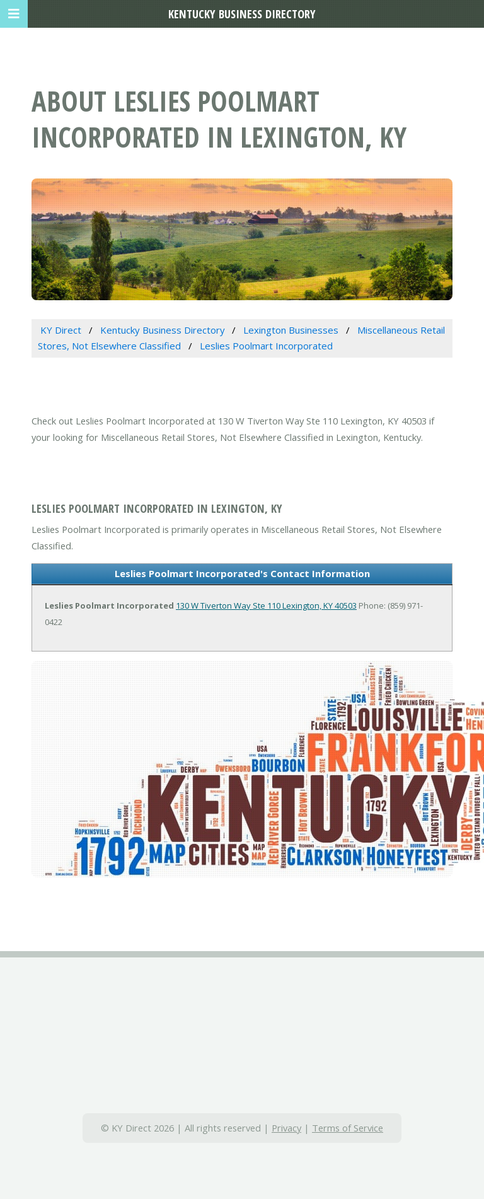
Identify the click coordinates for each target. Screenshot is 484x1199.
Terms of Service (347, 1127)
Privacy (286, 1127)
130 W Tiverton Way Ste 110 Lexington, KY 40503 (266, 605)
